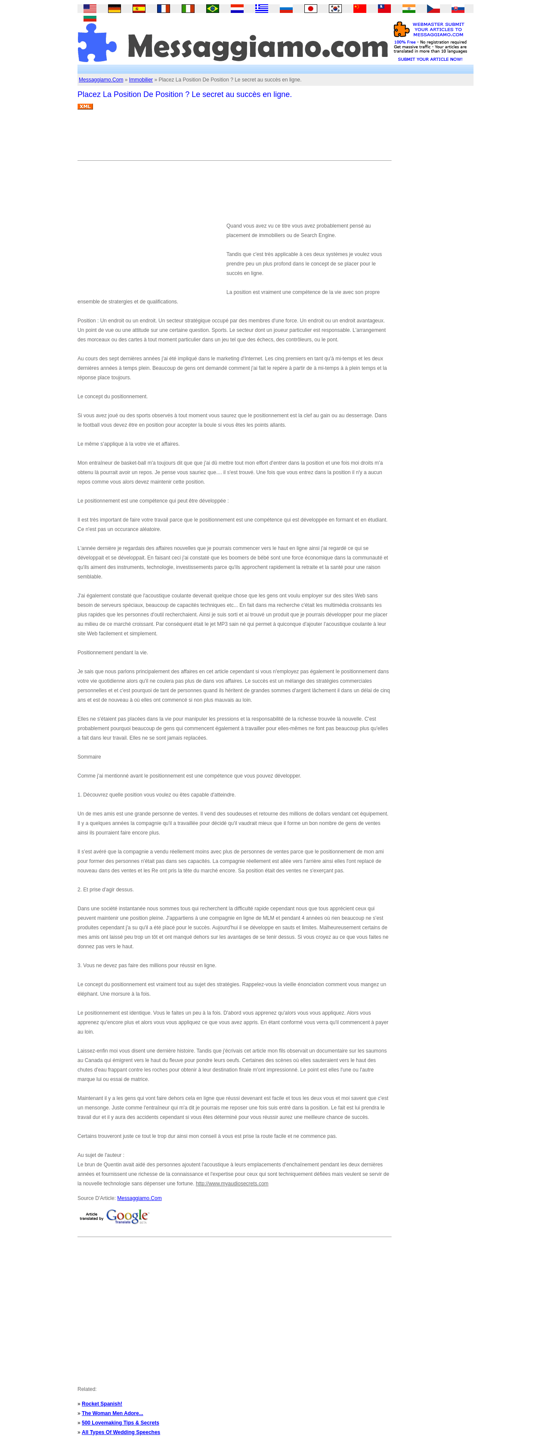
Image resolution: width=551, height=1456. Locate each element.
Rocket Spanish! (102, 1404)
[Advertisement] (234, 138)
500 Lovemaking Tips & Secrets (120, 1423)
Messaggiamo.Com (101, 80)
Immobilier (141, 80)
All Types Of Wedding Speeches (121, 1432)
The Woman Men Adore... (112, 1413)
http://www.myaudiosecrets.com (232, 1184)
